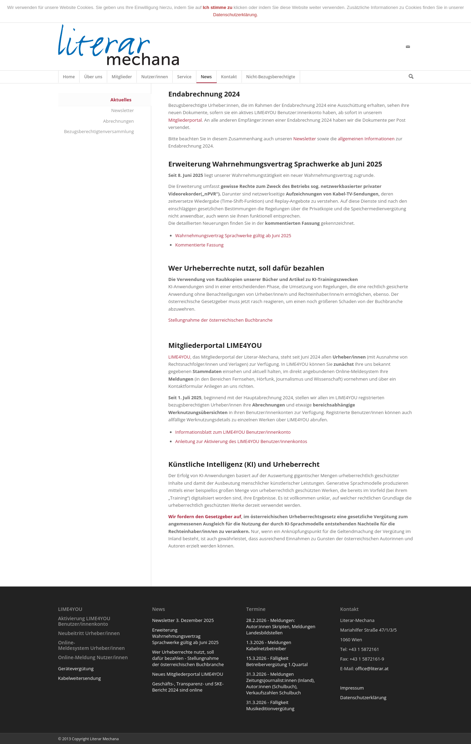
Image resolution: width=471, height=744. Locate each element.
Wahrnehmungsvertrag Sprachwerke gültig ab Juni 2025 (233, 235)
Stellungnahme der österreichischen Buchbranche (220, 320)
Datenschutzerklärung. (235, 14)
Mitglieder (122, 78)
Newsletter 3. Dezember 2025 (183, 620)
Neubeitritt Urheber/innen (89, 633)
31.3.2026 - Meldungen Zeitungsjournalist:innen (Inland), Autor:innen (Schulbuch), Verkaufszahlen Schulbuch (280, 683)
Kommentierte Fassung (199, 245)
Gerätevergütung (76, 668)
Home (69, 78)
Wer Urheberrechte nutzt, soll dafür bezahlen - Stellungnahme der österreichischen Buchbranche (188, 658)
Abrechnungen (118, 121)
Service (184, 78)
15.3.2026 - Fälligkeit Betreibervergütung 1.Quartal (277, 661)
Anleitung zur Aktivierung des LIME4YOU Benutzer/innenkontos (241, 441)
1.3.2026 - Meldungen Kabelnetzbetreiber (268, 645)
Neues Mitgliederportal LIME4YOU (187, 674)
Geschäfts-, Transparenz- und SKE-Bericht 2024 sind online (188, 687)
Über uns (93, 78)
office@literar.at (372, 668)
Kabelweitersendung (79, 678)
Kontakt (229, 78)
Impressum (352, 688)
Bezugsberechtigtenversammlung (99, 131)
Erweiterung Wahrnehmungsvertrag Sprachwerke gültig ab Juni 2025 (185, 636)
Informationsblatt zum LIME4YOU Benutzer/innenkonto (233, 432)
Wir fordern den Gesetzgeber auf (204, 516)
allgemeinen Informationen (366, 138)
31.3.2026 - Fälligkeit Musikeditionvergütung (270, 705)
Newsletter (304, 138)
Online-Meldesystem (73, 645)
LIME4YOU (179, 357)
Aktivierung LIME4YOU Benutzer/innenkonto (84, 621)
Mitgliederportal (185, 120)
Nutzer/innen (155, 78)
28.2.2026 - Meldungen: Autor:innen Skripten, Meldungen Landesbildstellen (280, 626)
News (206, 78)
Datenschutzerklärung (363, 697)
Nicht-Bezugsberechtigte (271, 78)
